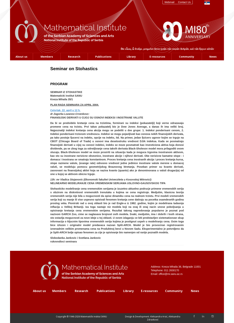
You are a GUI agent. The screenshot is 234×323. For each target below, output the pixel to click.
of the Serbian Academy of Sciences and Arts (79, 36)
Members (47, 56)
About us (21, 56)
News (213, 56)
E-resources (157, 56)
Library (131, 56)
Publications (103, 56)
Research (74, 56)
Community (186, 56)
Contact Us (184, 2)
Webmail (169, 2)
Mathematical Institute (85, 27)
